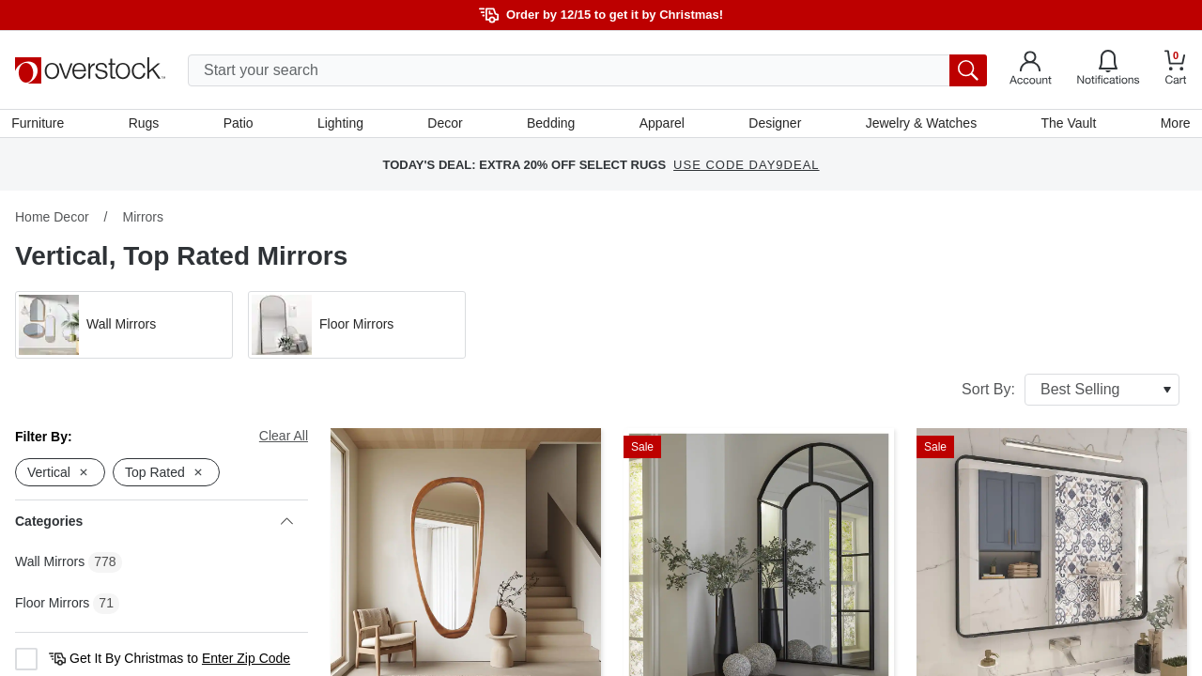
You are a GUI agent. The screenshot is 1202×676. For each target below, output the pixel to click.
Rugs (146, 124)
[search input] (587, 70)
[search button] (968, 70)
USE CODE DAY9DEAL (746, 168)
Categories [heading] (154, 524)
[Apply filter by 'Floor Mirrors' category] (357, 328)
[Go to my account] (1030, 70)
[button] (124, 328)
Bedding (551, 124)
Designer (773, 124)
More (1172, 124)
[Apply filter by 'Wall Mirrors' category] (124, 328)
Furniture (41, 124)
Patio (240, 124)
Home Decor (52, 220)
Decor (445, 124)
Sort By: (1070, 393)
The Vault (1066, 124)
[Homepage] (90, 70)
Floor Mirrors (52, 606)
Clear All (283, 439)
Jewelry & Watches (919, 124)
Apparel (661, 124)
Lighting (341, 124)
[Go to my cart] (1175, 70)
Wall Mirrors (50, 565)
